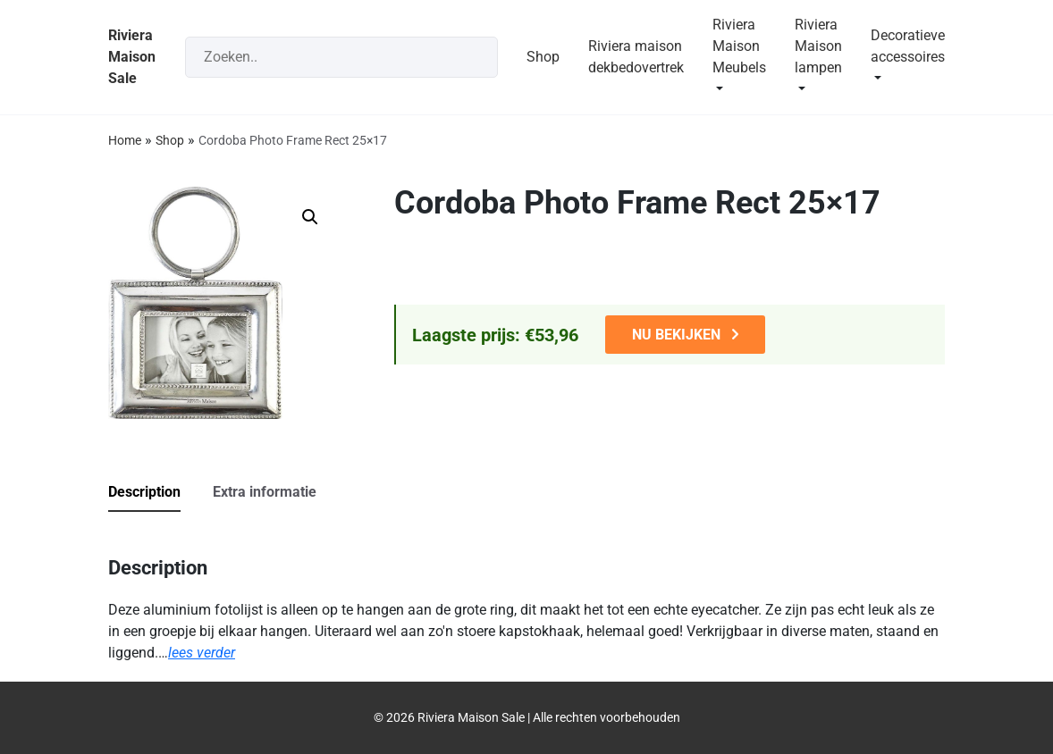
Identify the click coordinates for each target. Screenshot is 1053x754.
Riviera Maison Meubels (739, 46)
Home (124, 140)
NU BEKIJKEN (676, 334)
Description (144, 491)
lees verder (201, 652)
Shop (543, 56)
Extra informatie (264, 491)
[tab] (158, 493)
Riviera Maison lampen (818, 46)
